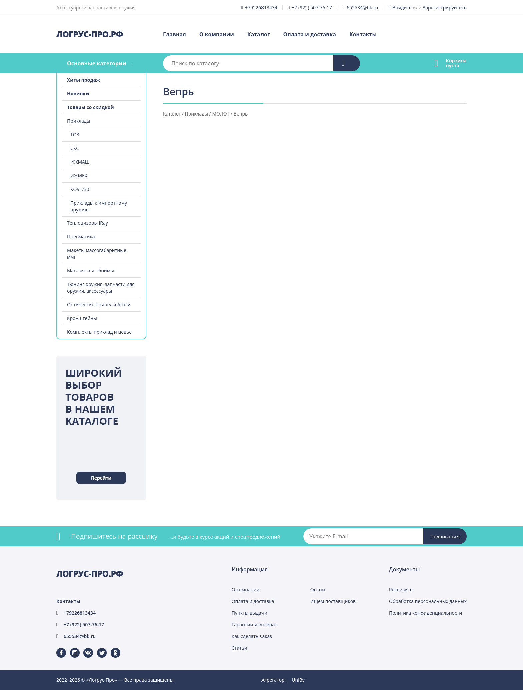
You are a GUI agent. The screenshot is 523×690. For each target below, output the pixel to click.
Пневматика (81, 236)
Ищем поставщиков (333, 601)
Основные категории (96, 63)
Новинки (78, 93)
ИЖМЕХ (78, 175)
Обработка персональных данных (428, 601)
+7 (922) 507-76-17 (312, 7)
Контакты (363, 34)
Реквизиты (401, 589)
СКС (74, 148)
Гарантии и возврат (254, 624)
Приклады (78, 121)
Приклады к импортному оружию (98, 206)
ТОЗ (74, 134)
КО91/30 (79, 189)
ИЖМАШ (80, 162)
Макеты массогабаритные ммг (96, 253)
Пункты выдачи (249, 613)
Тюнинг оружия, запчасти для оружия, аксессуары (101, 287)
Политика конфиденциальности (425, 613)
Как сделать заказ (252, 636)
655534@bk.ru (362, 7)
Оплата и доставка (309, 34)
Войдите (402, 7)
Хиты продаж (83, 80)
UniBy (298, 680)
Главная (174, 34)
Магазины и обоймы (90, 270)
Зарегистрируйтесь (445, 7)
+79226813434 (261, 7)
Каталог (258, 34)
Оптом (317, 589)
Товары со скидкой (90, 107)
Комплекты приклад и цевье (99, 332)
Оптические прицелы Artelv (98, 304)
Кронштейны (82, 318)
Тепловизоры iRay (87, 223)
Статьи (239, 648)
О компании (216, 34)
